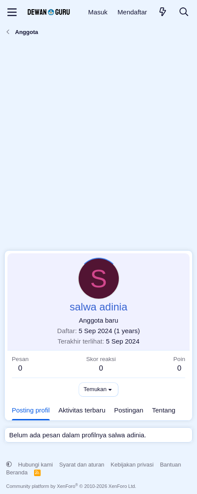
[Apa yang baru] (163, 12)
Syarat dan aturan (81, 464)
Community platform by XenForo (71, 486)
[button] (9, 464)
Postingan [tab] (128, 410)
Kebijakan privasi (132, 464)
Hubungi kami (35, 464)
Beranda (17, 472)
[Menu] (12, 12)
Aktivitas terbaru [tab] (82, 410)
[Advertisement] (98, 145)
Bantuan (170, 464)
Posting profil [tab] (31, 410)
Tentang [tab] (163, 410)
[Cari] (184, 12)
